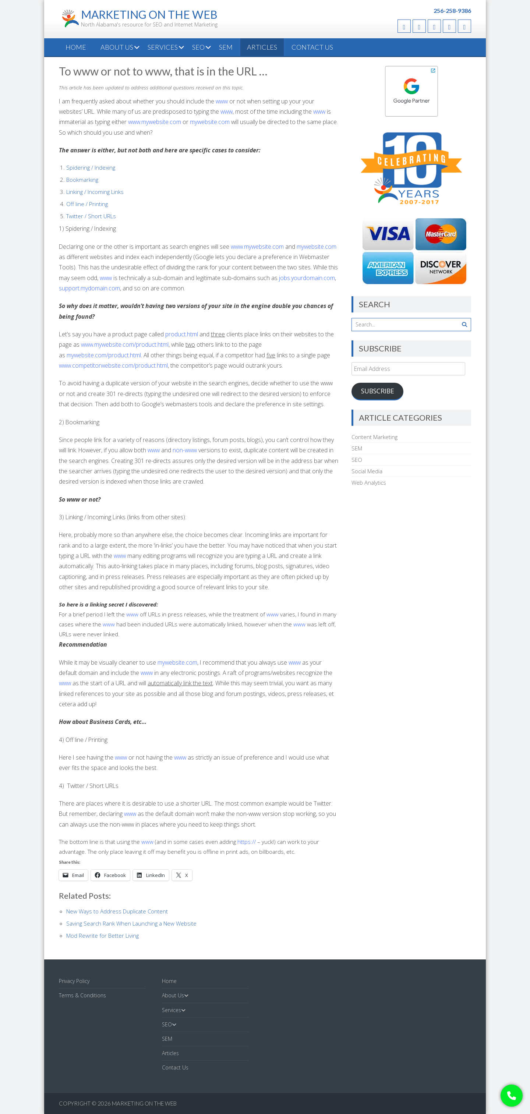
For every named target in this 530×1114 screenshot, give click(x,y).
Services (163, 47)
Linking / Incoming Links (95, 191)
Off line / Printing (87, 204)
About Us (116, 47)
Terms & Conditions (82, 995)
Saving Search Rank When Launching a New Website (131, 923)
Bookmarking (82, 179)
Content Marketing (374, 437)
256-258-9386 (452, 10)
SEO (198, 47)
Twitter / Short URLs (91, 216)
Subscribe (377, 390)
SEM (226, 47)
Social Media (366, 471)
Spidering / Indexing (90, 167)
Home (76, 47)
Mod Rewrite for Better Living (102, 935)
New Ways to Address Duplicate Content (117, 911)
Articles (262, 47)
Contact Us (312, 47)
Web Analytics (368, 482)
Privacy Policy (74, 980)
